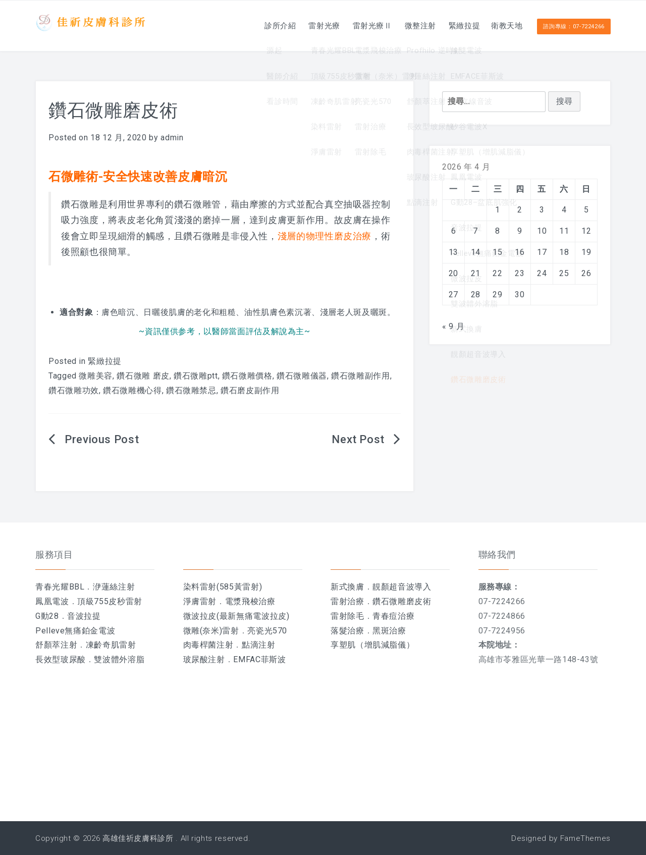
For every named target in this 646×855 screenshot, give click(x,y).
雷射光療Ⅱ (354, 25)
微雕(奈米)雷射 (211, 630)
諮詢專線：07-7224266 (574, 26)
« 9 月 (453, 326)
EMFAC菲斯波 (259, 659)
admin (171, 137)
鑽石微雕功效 (73, 390)
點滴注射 (259, 645)
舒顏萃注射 (56, 645)
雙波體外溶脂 (119, 659)
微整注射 (407, 25)
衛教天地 (504, 25)
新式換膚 (347, 587)
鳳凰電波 (52, 601)
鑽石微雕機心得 (132, 390)
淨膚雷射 (200, 601)
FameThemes (585, 838)
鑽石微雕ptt (196, 376)
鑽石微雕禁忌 (191, 390)
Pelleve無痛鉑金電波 (75, 630)
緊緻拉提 (455, 25)
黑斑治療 (389, 630)
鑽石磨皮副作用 (250, 390)
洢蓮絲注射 (114, 587)
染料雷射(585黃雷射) (222, 587)
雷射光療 (302, 25)
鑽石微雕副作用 (360, 376)
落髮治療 (347, 630)
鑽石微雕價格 (247, 376)
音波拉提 (84, 616)
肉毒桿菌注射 (208, 645)
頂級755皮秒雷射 (109, 601)
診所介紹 (254, 25)
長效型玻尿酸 (60, 659)
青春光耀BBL (59, 587)
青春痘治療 (393, 616)
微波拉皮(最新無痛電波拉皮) (236, 616)
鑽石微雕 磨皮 (143, 376)
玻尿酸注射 (204, 659)
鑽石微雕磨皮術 (401, 601)
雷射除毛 (347, 616)
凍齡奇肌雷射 (111, 645)
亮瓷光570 (267, 630)
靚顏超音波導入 (401, 587)
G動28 (47, 616)
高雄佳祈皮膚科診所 (138, 838)
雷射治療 (347, 601)
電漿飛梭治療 (250, 601)
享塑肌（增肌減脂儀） (372, 645)
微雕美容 (96, 376)
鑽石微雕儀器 (302, 376)
